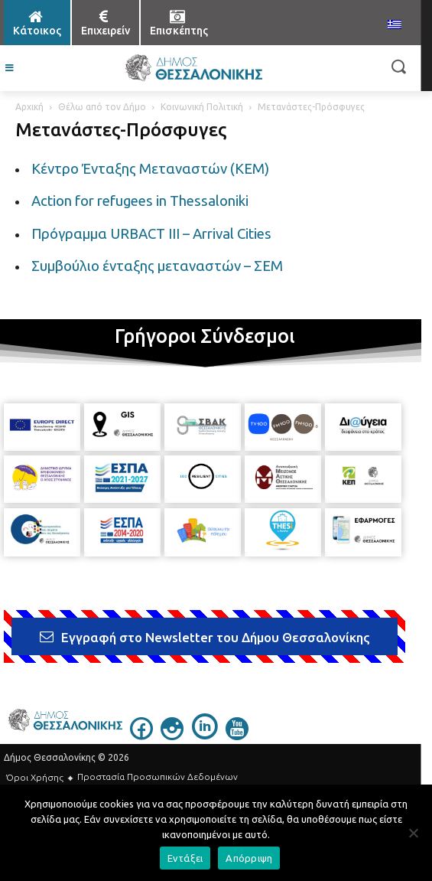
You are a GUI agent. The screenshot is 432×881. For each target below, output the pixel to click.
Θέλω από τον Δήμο (102, 107)
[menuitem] (394, 25)
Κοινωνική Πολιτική (202, 107)
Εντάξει (185, 858)
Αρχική (29, 107)
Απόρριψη (249, 858)
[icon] (141, 735)
